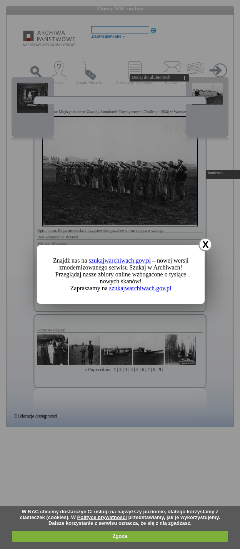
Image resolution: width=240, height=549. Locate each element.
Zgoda (119, 536)
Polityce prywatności (102, 517)
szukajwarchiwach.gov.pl (120, 260)
